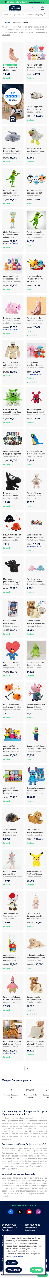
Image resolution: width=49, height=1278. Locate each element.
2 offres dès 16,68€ (10, 1053)
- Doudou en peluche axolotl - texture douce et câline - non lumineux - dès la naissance (12, 323)
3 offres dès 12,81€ (10, 330)
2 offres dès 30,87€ (10, 244)
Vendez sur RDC (31, 1227)
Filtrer (42, 1275)
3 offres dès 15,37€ (34, 547)
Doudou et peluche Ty (11, 1096)
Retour (7, 22)
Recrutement (30, 1230)
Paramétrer (14, 1270)
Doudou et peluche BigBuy (30, 1096)
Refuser (12, 1263)
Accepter (36, 1270)
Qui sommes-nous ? (10, 1227)
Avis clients (6, 1230)
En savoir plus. (17, 1256)
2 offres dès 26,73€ (34, 374)
